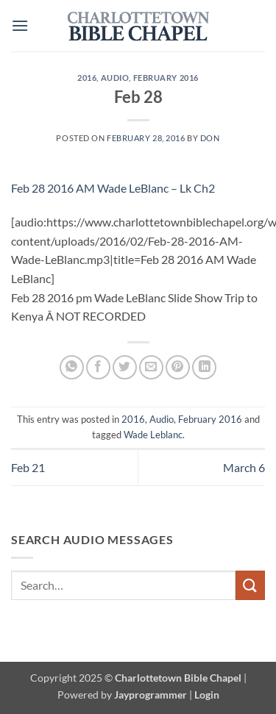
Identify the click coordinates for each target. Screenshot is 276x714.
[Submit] (250, 585)
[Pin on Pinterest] (178, 367)
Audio (115, 77)
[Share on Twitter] (125, 367)
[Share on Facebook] (98, 367)
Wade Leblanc (153, 434)
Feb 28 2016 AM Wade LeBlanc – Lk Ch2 (113, 188)
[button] (20, 25)
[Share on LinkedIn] (204, 367)
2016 (86, 77)
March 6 (244, 467)
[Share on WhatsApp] (72, 367)
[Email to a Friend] (151, 367)
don (210, 138)
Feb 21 (28, 467)
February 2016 (166, 77)
